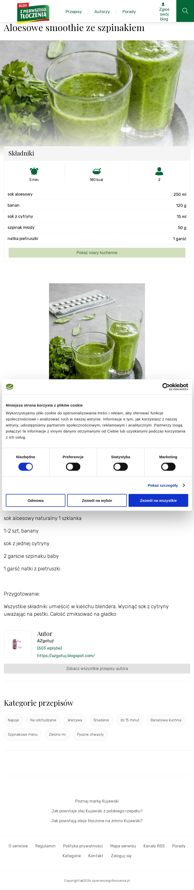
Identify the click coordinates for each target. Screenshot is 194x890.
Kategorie (72, 855)
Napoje (13, 720)
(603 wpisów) (49, 648)
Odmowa (35, 500)
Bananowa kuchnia (166, 720)
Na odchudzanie (43, 720)
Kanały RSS (154, 846)
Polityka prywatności (83, 846)
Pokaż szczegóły (163, 485)
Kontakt (95, 855)
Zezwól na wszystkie (158, 500)
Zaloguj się (121, 855)
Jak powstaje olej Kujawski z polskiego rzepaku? (97, 811)
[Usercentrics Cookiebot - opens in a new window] (166, 386)
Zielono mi (57, 734)
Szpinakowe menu (23, 734)
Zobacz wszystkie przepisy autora (97, 668)
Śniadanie (101, 720)
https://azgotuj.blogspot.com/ (66, 655)
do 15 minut (129, 720)
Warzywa (75, 720)
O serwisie (18, 846)
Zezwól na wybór (97, 500)
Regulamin (45, 846)
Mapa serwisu (123, 846)
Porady (179, 846)
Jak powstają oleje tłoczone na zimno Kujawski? (97, 820)
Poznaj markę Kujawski (97, 801)
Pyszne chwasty (90, 734)
